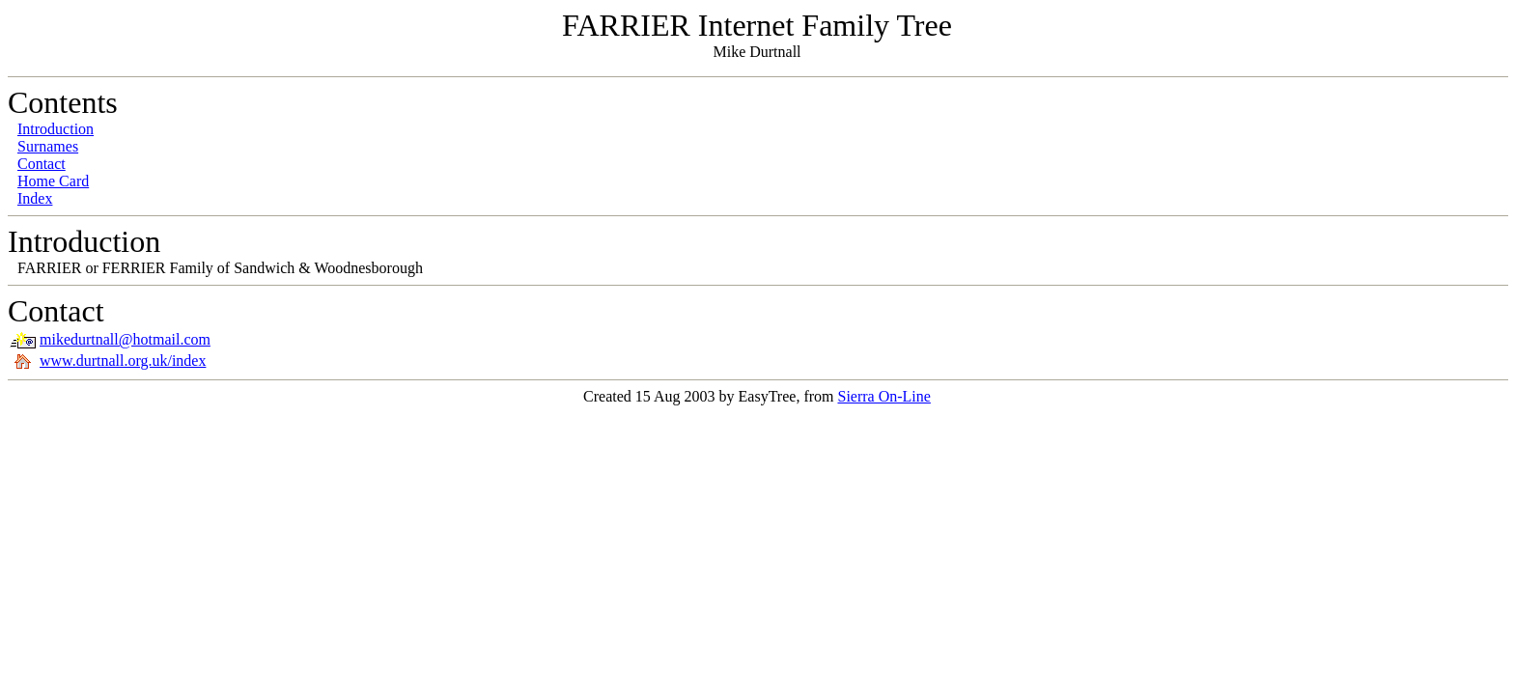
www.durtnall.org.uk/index (123, 360)
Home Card (53, 181)
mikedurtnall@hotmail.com (125, 339)
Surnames (47, 146)
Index (34, 198)
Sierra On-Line (883, 396)
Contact (41, 163)
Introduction (55, 129)
